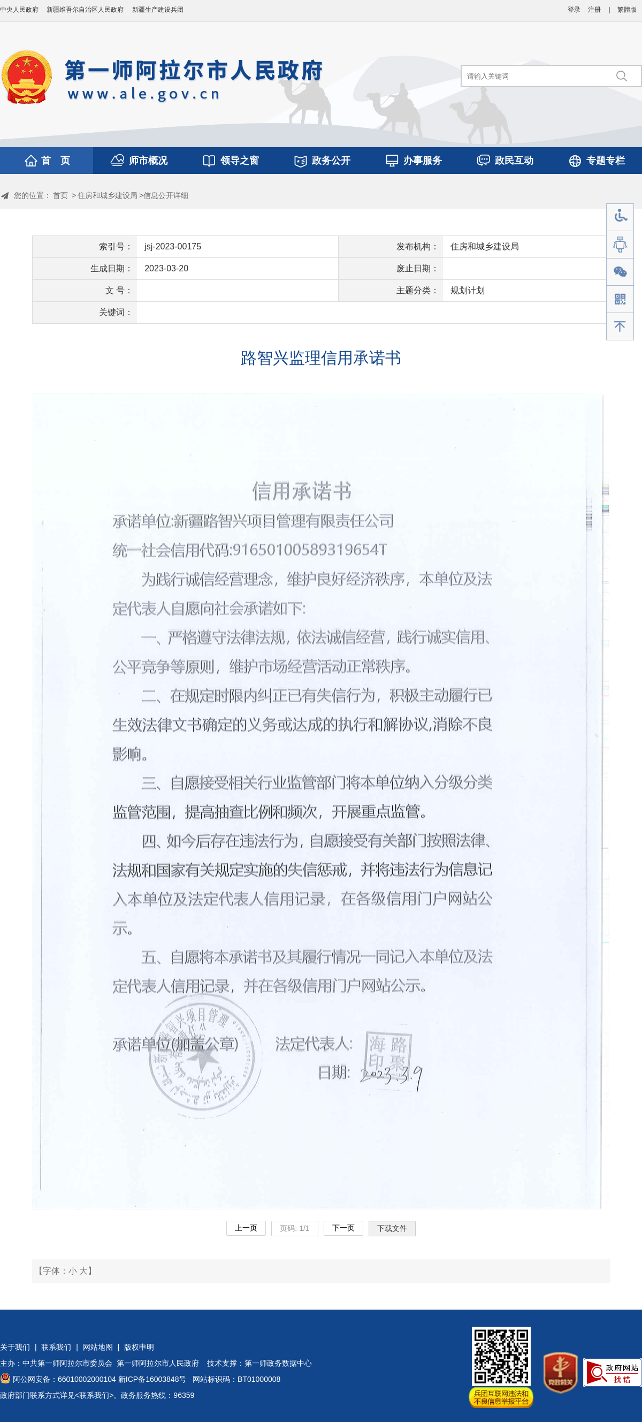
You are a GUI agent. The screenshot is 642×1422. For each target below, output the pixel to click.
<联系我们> (94, 1395)
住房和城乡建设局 (107, 195)
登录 (574, 9)
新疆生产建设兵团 (158, 9)
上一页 (246, 1227)
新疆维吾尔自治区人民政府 (85, 9)
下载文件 (392, 1228)
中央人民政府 (19, 9)
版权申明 (139, 1347)
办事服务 (422, 160)
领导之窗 (239, 160)
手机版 (620, 299)
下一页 (343, 1227)
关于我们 (15, 1347)
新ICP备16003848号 (152, 1379)
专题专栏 (605, 160)
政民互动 (514, 160)
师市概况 (148, 160)
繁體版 (627, 9)
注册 (594, 9)
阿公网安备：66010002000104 (64, 1379)
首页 (60, 195)
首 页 (55, 160)
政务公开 (331, 160)
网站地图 (98, 1347)
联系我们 (56, 1347)
